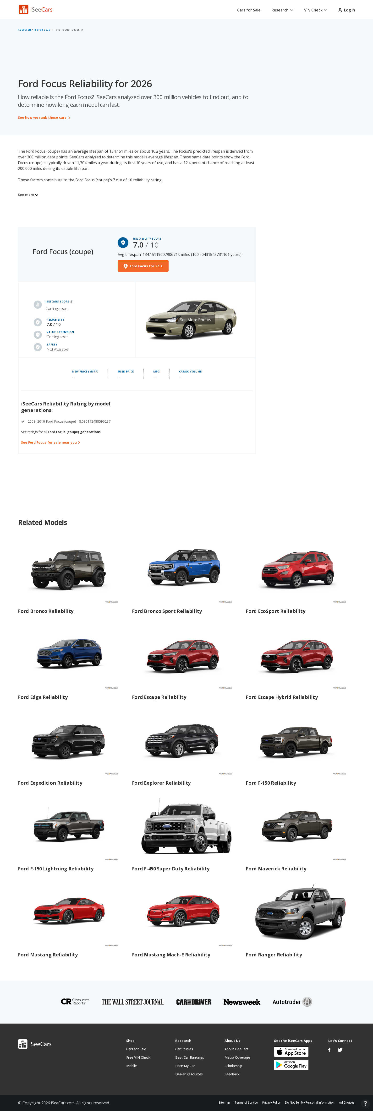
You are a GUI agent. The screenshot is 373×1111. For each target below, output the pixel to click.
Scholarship (233, 1065)
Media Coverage (237, 1057)
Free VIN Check (138, 1057)
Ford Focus (42, 29)
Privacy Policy (271, 1102)
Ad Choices (347, 1102)
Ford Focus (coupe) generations (74, 432)
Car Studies (184, 1049)
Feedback (232, 1074)
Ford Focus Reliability (69, 29)
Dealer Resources (189, 1074)
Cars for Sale (249, 10)
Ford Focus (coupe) (63, 251)
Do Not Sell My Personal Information (310, 1102)
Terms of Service (246, 1102)
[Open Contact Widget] (365, 1104)
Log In (346, 10)
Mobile (131, 1065)
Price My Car (185, 1065)
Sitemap (224, 1102)
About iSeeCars (236, 1049)
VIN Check (315, 10)
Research (282, 10)
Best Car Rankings (189, 1057)
